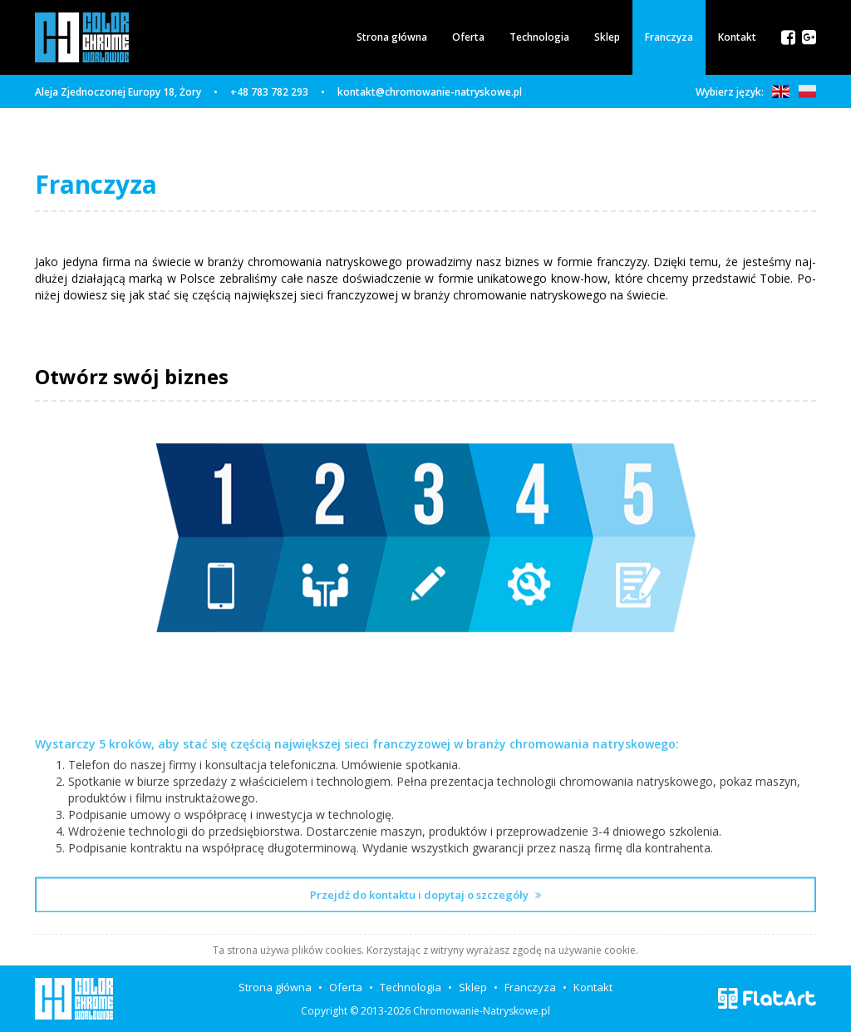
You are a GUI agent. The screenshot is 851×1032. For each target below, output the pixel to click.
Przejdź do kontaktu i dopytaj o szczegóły (425, 933)
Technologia (539, 37)
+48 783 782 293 (269, 92)
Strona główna (392, 37)
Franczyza (669, 37)
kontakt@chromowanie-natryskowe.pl (429, 92)
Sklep (607, 37)
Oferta (468, 37)
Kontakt (737, 37)
